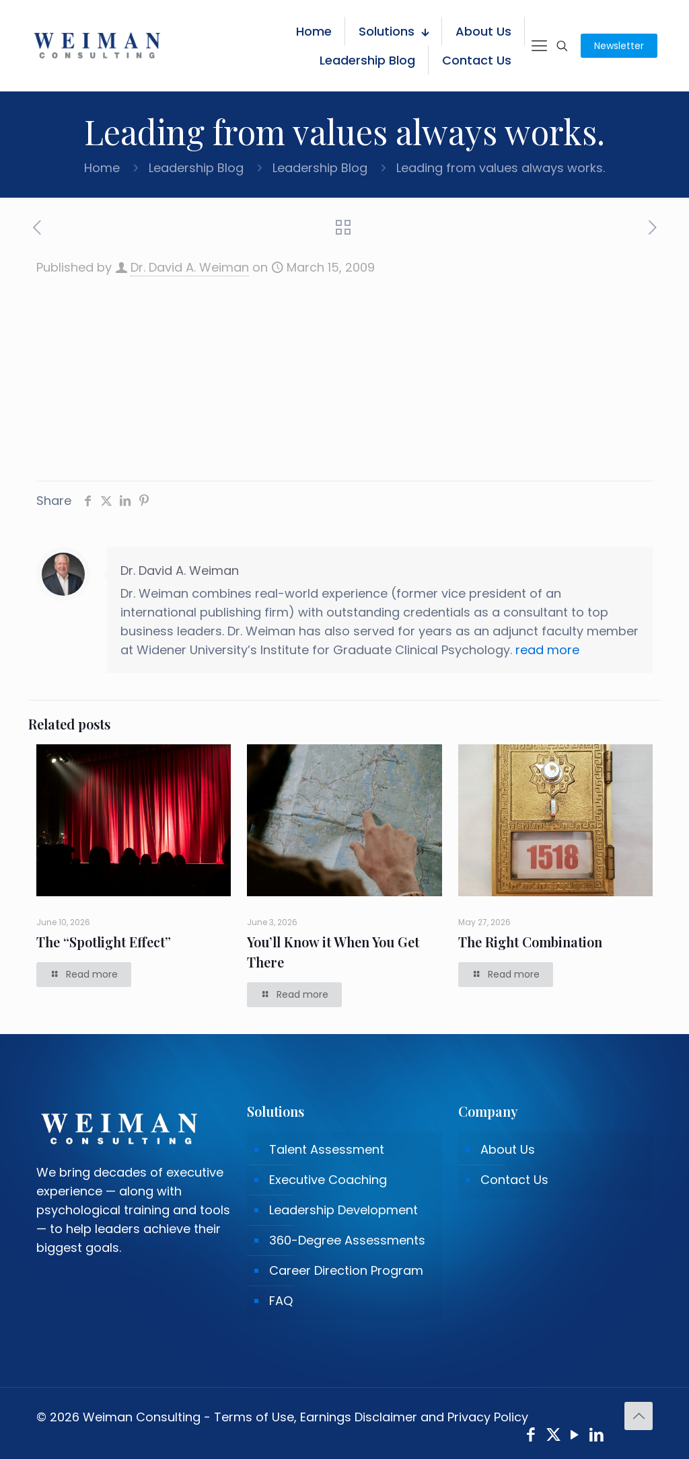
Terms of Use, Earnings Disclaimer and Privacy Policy (371, 1417)
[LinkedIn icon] (597, 1436)
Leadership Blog (196, 167)
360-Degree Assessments (347, 1240)
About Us (507, 1149)
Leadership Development (343, 1209)
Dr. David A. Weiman (190, 267)
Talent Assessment (326, 1149)
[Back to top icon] (638, 1416)
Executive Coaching (328, 1179)
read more (547, 649)
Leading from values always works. (500, 167)
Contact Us (514, 1179)
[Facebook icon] (531, 1436)
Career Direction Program (346, 1270)
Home (102, 167)
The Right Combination (530, 942)
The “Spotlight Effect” (103, 942)
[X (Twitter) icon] (553, 1436)
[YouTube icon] (575, 1436)
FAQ (281, 1300)
